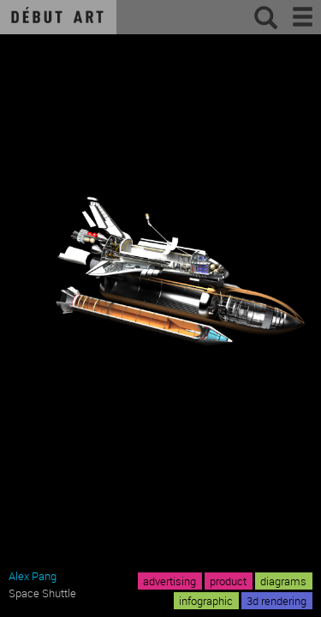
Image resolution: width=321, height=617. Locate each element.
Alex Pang (32, 576)
